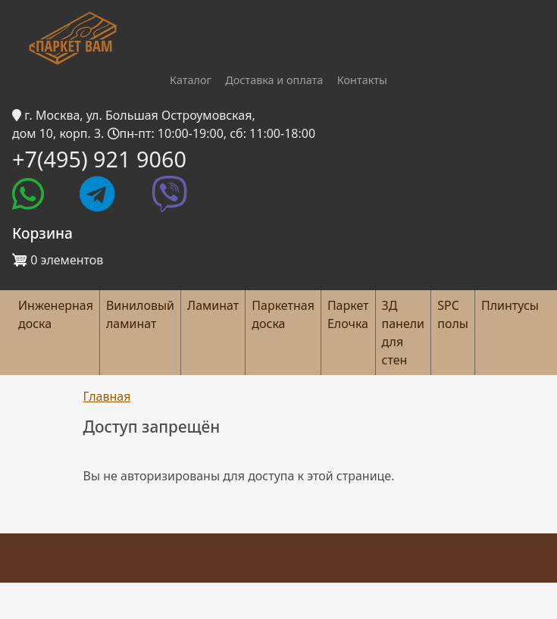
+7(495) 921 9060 (99, 159)
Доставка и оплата (274, 80)
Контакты (362, 80)
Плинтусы (510, 305)
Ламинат (213, 305)
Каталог (190, 80)
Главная (107, 396)
